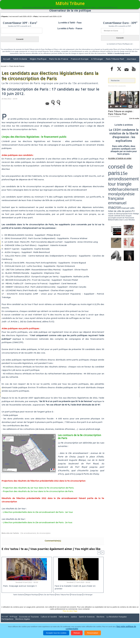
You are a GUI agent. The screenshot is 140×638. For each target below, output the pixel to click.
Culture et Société (43, 620)
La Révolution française (102, 620)
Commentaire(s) (53, 540)
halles (120, 172)
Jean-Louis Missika (124, 172)
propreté (117, 171)
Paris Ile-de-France (59, 59)
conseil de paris (116, 163)
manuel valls (126, 170)
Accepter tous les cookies (56, 633)
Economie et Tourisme (25, 620)
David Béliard (116, 172)
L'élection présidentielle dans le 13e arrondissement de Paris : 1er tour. (38, 512)
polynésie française (130, 168)
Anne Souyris (132, 171)
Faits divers (56, 620)
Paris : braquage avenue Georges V (19, 586)
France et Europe (80, 59)
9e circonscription (44, 533)
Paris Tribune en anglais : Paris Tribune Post (122, 112)
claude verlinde (127, 171)
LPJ (109, 171)
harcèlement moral (115, 168)
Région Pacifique (38, 59)
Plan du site (67, 615)
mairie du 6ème (113, 171)
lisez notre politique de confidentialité (126, 629)
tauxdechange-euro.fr (122, 53)
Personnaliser (92, 633)
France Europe (89, 594)
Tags (75, 615)
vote (134, 166)
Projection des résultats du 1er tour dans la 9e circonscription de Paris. (38, 487)
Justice (65, 620)
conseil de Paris (111, 172)
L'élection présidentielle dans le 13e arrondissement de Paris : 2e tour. (37, 522)
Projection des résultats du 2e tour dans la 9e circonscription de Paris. (38, 491)
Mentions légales (132, 620)
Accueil (7, 59)
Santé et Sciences (75, 620)
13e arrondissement (28, 533)
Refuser (77, 633)
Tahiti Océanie (20, 59)
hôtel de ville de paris (134, 170)
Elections (88, 620)
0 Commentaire (113, 115)
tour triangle (127, 166)
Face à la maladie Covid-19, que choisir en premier (78, 586)
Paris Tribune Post (115, 59)
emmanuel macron (115, 170)
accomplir (137, 171)
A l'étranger (97, 59)
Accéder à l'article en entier (117, 157)
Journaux (131, 59)
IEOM (110, 53)
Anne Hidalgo (121, 171)
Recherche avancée (116, 86)
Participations (118, 620)
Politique (12, 620)
